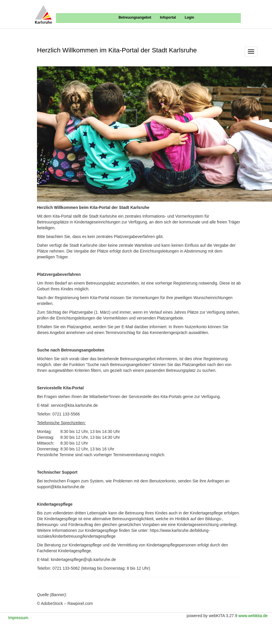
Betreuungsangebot (135, 17)
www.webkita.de (253, 615)
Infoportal (168, 17)
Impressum (18, 617)
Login (189, 17)
